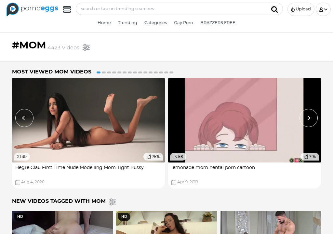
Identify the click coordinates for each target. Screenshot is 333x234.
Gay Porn (183, 23)
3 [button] (109, 72)
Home (104, 23)
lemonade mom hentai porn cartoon (213, 167)
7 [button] (130, 72)
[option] (88, 133)
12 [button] (156, 72)
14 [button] (166, 72)
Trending (127, 23)
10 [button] (145, 72)
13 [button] (161, 72)
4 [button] (114, 72)
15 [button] (171, 72)
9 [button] (140, 72)
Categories (155, 23)
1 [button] (98, 72)
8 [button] (135, 72)
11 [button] (151, 72)
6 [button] (125, 72)
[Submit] (274, 9)
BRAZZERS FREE (217, 23)
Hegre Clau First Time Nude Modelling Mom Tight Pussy (79, 167)
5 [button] (119, 72)
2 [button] (104, 72)
